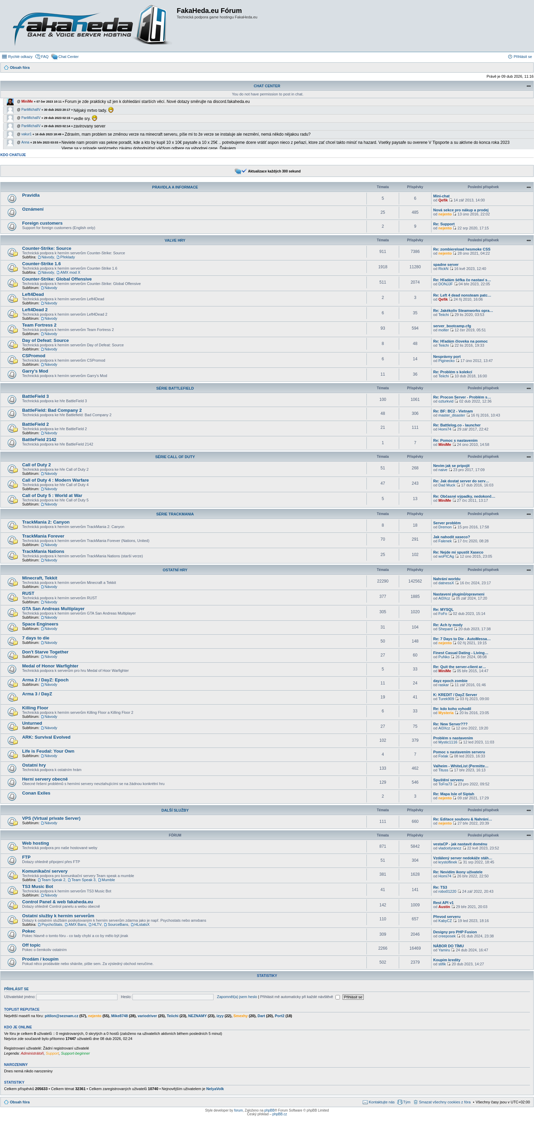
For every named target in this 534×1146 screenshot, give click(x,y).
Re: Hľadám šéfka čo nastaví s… (462, 280)
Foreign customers (42, 223)
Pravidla (31, 195)
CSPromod (33, 355)
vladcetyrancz (449, 848)
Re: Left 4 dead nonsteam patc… (462, 295)
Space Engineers (40, 624)
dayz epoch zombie (450, 681)
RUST (28, 593)
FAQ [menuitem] (45, 57)
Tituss (443, 770)
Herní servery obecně (45, 779)
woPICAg (446, 556)
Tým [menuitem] (406, 1102)
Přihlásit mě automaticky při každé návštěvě (300, 997)
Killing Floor (35, 707)
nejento (445, 214)
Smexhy (240, 1016)
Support (52, 1053)
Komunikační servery (44, 871)
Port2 (279, 1016)
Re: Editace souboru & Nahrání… (462, 819)
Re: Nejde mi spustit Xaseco (458, 552)
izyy (220, 1016)
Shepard (445, 629)
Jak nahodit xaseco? (451, 537)
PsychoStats (52, 924)
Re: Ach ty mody (447, 625)
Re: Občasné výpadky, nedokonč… (464, 496)
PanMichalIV (31, 109)
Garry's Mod (35, 371)
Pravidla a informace (175, 187)
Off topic (31, 945)
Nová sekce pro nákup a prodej (461, 210)
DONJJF (445, 284)
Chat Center (267, 86)
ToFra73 (445, 784)
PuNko (444, 657)
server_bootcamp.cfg (452, 326)
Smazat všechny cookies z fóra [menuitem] (445, 1102)
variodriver (147, 1016)
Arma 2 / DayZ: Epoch (45, 679)
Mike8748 (119, 1016)
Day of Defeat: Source (45, 340)
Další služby (175, 810)
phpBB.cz (279, 1114)
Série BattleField (175, 388)
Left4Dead (33, 294)
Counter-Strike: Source (46, 248)
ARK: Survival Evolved (46, 737)
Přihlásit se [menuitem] (523, 57)
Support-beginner (75, 1053)
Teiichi (443, 315)
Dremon (445, 527)
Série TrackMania (175, 514)
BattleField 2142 (39, 439)
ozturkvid (445, 401)
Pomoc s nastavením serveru (459, 752)
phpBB (269, 1110)
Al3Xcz (444, 598)
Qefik (443, 200)
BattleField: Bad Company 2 (52, 410)
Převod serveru (446, 917)
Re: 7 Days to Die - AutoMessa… (462, 639)
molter (443, 330)
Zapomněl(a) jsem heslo (237, 997)
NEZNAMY (197, 1016)
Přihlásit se (16, 989)
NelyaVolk (215, 1089)
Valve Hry (175, 240)
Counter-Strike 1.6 (41, 263)
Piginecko (446, 361)
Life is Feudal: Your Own (48, 751)
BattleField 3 (35, 396)
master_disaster (451, 415)
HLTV (96, 924)
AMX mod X (70, 272)
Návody (48, 257)
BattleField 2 (35, 424)
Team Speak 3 (83, 880)
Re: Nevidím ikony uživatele (458, 872)
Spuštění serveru (448, 780)
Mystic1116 (447, 742)
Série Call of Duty (175, 457)
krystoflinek (447, 862)
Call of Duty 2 (36, 464)
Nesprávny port (447, 357)
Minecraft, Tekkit (39, 577)
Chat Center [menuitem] (69, 57)
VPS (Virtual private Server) (51, 818)
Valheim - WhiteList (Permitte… (461, 766)
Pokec (28, 931)
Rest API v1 (443, 903)
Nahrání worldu (446, 579)
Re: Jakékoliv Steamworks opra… (463, 310)
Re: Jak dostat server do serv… (461, 481)
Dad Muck (446, 485)
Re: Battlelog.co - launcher (457, 425)
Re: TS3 (440, 887)
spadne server (446, 264)
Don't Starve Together (45, 651)
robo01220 (447, 891)
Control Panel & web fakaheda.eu (57, 901)
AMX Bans (77, 924)
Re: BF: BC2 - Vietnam (453, 411)
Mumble (108, 880)
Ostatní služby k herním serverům (58, 915)
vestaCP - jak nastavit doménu (460, 844)
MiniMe (27, 101)
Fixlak (443, 756)
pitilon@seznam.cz (61, 1016)
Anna (25, 142)
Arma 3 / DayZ (37, 693)
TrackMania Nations (43, 551)
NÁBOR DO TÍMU (448, 946)
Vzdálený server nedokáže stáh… (462, 858)
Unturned (32, 723)
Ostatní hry (175, 570)
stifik (442, 964)
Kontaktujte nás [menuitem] (382, 1102)
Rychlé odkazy (20, 57)
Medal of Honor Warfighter (50, 665)
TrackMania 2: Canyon (45, 522)
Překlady (67, 257)
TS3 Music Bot (37, 886)
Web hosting (35, 843)
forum (238, 1110)
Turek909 (446, 699)
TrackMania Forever (43, 536)
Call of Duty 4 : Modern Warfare (55, 480)
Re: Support (444, 224)
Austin (444, 907)
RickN (443, 269)
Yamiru (444, 950)
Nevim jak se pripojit (451, 466)
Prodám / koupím (40, 959)
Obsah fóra (20, 1102)
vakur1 (26, 134)
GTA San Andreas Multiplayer (53, 608)
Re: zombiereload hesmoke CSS (461, 249)
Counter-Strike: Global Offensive (57, 279)
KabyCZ (445, 921)
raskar (443, 685)
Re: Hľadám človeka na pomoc (460, 341)
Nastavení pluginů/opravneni (458, 594)
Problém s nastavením (453, 738)
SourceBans (118, 924)
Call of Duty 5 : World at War (52, 495)
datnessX (446, 583)
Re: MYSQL (443, 609)
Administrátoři (32, 1053)
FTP (26, 857)
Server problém (447, 523)
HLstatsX (142, 924)
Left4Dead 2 (35, 309)
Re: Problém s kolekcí (452, 372)
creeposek (447, 936)
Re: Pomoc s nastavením (455, 440)
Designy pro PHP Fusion (455, 932)
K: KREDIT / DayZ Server (455, 695)
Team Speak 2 (53, 880)
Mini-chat (441, 196)
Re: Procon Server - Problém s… (462, 397)
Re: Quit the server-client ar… (459, 667)
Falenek (445, 541)
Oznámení (33, 209)
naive (442, 470)
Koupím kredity (446, 960)
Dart (261, 1016)
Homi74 (444, 429)
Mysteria (446, 713)
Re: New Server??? (450, 724)
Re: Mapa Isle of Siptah (453, 794)
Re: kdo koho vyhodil (452, 709)
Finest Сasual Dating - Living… (460, 653)
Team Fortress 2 (39, 325)
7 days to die (35, 637)
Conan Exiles (36, 793)
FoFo (442, 614)
